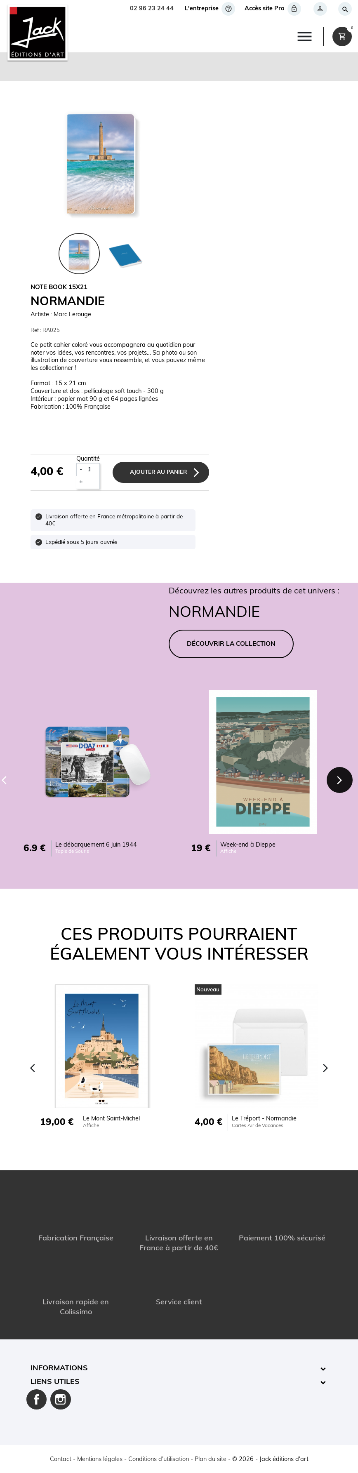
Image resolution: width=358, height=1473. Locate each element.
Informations (59, 1368)
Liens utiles (55, 1382)
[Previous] (32, 1068)
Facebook (36, 1399)
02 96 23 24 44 (152, 9)
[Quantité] (92, 470)
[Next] (340, 780)
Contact (60, 1460)
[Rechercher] (344, 9)
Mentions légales (99, 1460)
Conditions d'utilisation (158, 1460)
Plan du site (210, 1460)
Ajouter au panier (158, 472)
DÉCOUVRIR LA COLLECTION (231, 644)
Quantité (88, 459)
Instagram (60, 1399)
